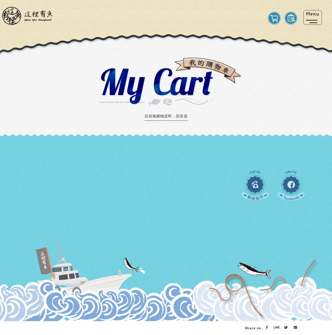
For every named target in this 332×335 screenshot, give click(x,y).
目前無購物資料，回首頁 (166, 116)
